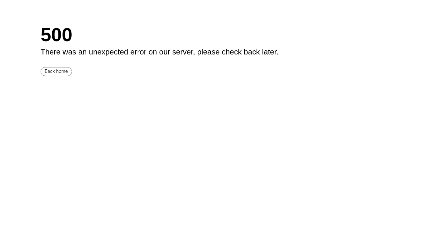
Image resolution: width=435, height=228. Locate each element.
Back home (56, 71)
